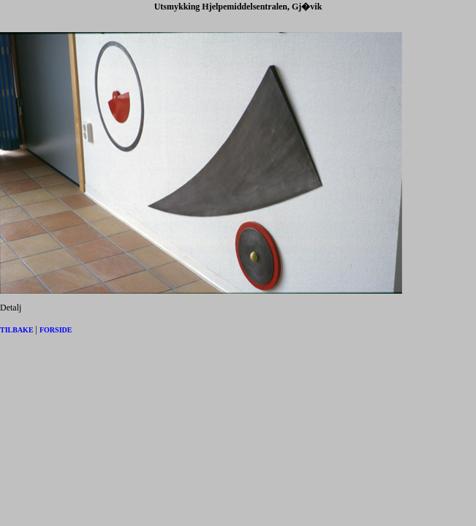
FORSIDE (55, 330)
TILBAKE (17, 330)
